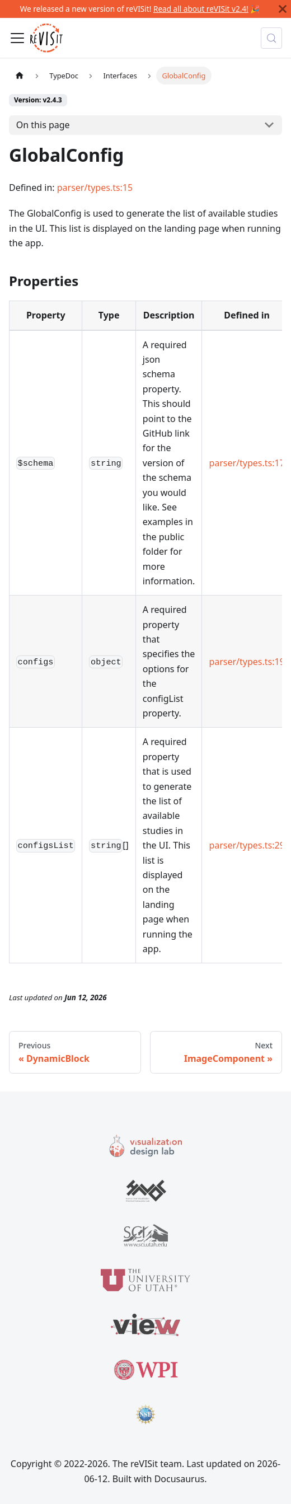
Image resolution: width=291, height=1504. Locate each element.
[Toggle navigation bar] (17, 38)
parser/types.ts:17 (246, 463)
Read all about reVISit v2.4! (200, 8)
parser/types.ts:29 (246, 845)
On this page (43, 125)
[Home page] (19, 75)
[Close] (282, 9)
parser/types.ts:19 (246, 661)
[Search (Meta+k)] (271, 38)
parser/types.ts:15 (95, 187)
